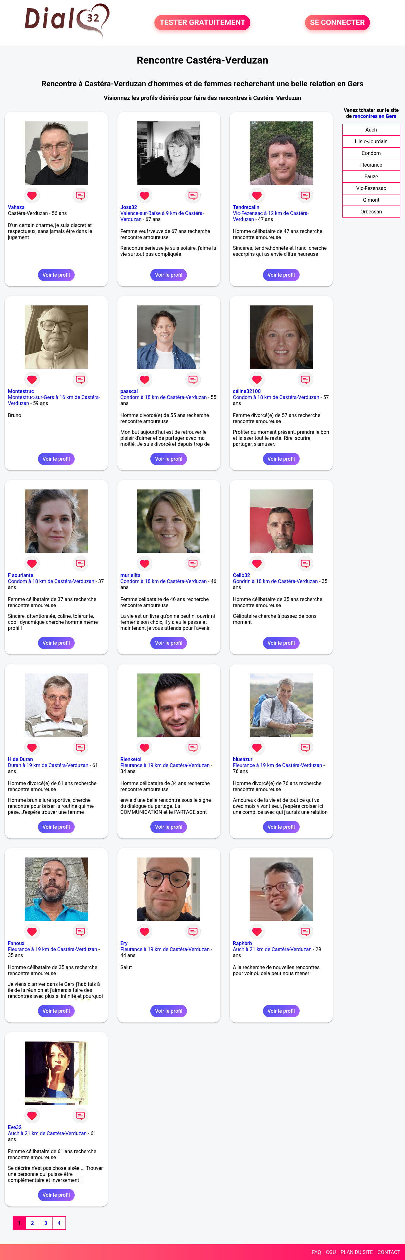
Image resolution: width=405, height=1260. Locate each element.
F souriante (20, 575)
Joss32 (129, 207)
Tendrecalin (246, 207)
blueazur (242, 759)
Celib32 (241, 575)
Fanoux (16, 943)
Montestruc (21, 391)
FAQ (316, 1252)
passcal (129, 391)
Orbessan (371, 212)
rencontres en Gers (374, 116)
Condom (371, 153)
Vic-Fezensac (371, 188)
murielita (130, 575)
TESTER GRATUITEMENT (202, 22)
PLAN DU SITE (357, 1252)
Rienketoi (131, 759)
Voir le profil (56, 275)
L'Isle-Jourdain (371, 141)
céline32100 (247, 391)
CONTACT (388, 1252)
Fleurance (371, 165)
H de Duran (20, 759)
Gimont (371, 200)
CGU (331, 1252)
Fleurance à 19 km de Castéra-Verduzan (165, 765)
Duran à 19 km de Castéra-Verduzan (48, 765)
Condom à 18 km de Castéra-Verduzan (164, 397)
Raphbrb (242, 943)
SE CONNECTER (337, 22)
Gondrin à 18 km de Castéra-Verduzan (275, 581)
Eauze (371, 177)
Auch (371, 130)
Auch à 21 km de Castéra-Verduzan (272, 949)
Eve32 (15, 1127)
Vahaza (16, 207)
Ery (124, 943)
